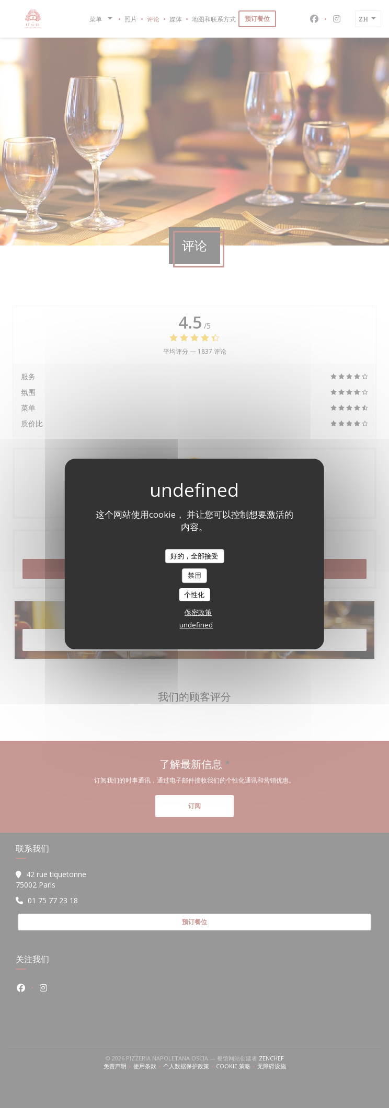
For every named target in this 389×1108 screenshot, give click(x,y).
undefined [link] (196, 624)
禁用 (194, 575)
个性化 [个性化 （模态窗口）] (194, 594)
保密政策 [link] (198, 612)
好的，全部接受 (194, 556)
